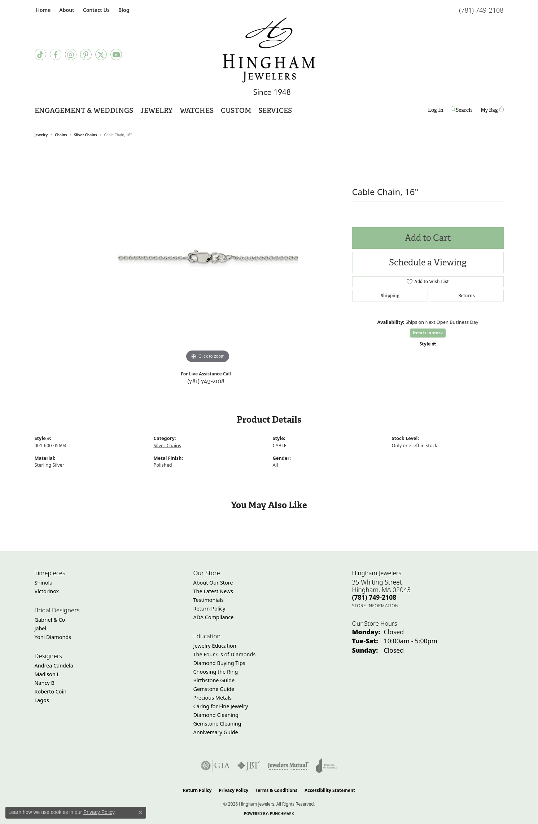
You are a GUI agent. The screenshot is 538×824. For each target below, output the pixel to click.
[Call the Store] (374, 597)
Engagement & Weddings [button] (84, 110)
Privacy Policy (233, 790)
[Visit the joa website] (326, 766)
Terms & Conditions (276, 790)
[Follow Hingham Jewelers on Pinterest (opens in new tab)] (86, 54)
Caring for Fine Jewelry (220, 706)
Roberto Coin (51, 691)
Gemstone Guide (214, 689)
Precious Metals (212, 697)
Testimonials (208, 599)
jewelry (41, 134)
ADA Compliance (213, 617)
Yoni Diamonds (53, 637)
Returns (466, 296)
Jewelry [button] (156, 110)
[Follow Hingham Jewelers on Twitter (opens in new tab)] (101, 54)
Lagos (42, 700)
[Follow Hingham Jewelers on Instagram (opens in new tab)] (70, 54)
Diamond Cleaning (216, 714)
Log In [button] (435, 111)
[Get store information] (375, 606)
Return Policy (209, 608)
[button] (66, 10)
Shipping (390, 296)
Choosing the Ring (215, 671)
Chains (61, 134)
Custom (236, 110)
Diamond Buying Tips (219, 663)
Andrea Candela (54, 665)
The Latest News (213, 591)
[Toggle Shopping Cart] (492, 110)
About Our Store (213, 582)
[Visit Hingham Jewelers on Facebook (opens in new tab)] (55, 54)
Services (275, 110)
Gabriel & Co (50, 619)
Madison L (47, 674)
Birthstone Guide (214, 680)
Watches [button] (197, 110)
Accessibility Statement (330, 790)
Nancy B (44, 682)
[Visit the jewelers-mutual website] (288, 766)
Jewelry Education (214, 645)
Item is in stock (428, 332)
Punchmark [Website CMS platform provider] (282, 813)
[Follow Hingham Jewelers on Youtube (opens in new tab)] (116, 54)
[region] (208, 257)
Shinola (44, 582)
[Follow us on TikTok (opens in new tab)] (40, 54)
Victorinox (47, 591)
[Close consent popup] (140, 812)
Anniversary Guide (215, 732)
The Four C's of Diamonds (224, 654)
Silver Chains (85, 134)
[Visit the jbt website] (248, 766)
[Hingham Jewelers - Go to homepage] (269, 56)
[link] (43, 10)
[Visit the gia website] (215, 766)
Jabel (41, 628)
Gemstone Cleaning (217, 723)
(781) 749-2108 (205, 381)
